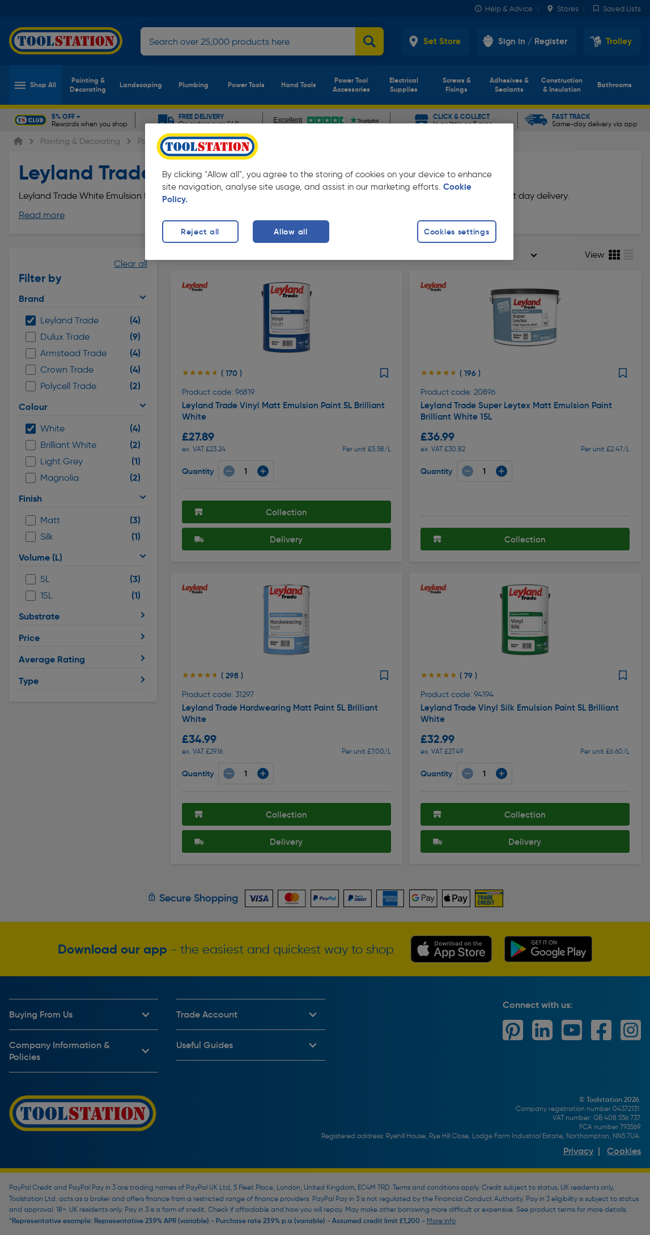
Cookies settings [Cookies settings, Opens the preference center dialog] (457, 232)
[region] (329, 191)
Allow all (290, 232)
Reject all (200, 232)
